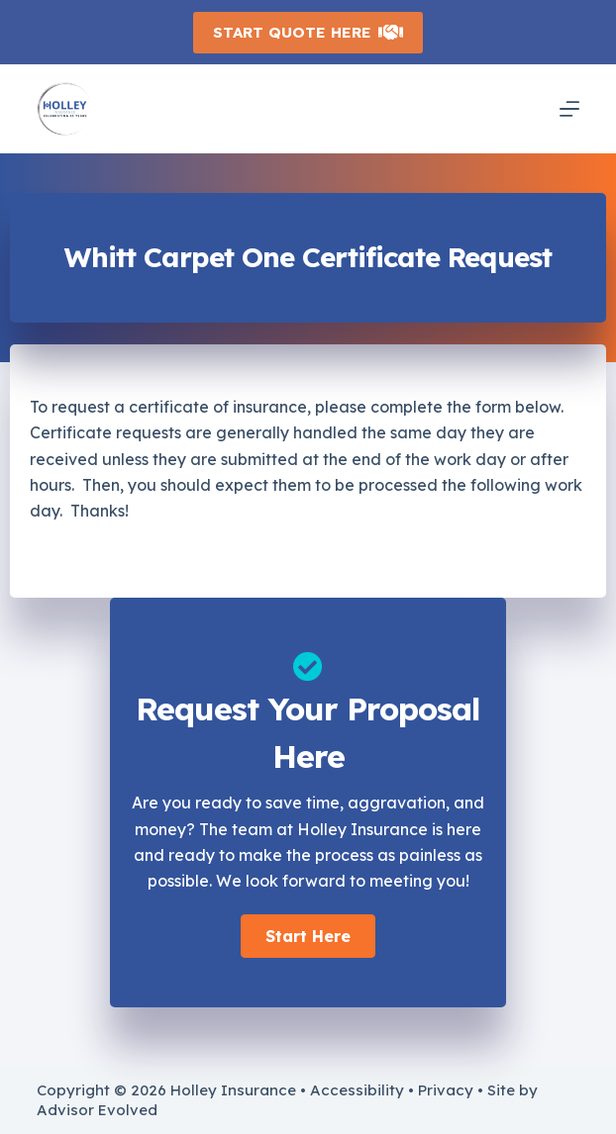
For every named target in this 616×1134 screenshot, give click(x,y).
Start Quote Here (308, 32)
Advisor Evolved (97, 1109)
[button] (308, 936)
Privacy (445, 1090)
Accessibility (357, 1090)
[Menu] (569, 109)
